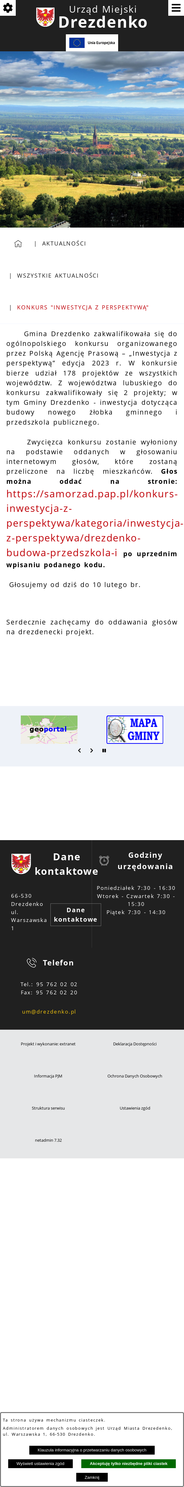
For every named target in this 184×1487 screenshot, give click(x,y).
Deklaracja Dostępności (135, 1044)
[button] (79, 750)
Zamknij (92, 1477)
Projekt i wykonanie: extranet (48, 1044)
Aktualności (64, 243)
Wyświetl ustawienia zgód (40, 1463)
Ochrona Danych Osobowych (134, 1076)
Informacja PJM (48, 1076)
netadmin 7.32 (48, 1140)
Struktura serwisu (48, 1108)
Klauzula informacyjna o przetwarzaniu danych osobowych (91, 1450)
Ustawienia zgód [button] (135, 1108)
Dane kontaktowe (76, 915)
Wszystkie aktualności (58, 275)
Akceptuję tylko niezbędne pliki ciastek (129, 1463)
